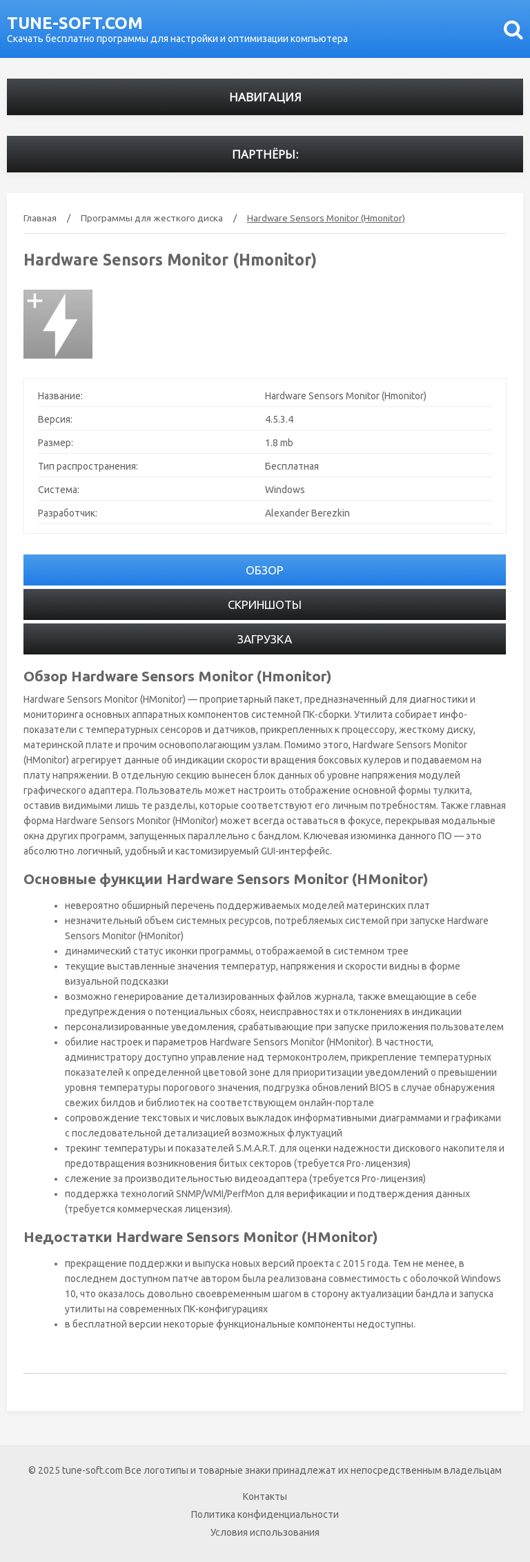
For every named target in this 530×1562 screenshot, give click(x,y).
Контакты (265, 1496)
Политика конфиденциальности (265, 1514)
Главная (40, 217)
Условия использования (265, 1532)
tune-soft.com (75, 23)
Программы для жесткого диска (152, 217)
